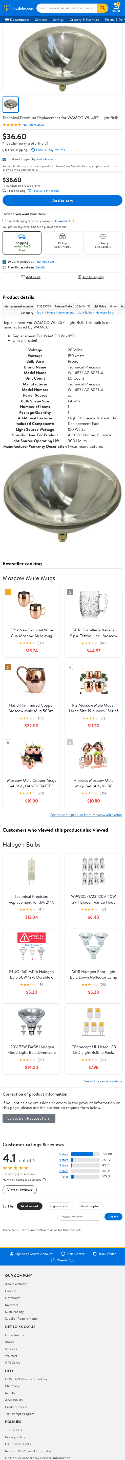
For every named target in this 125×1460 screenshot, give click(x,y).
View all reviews (19, 1189)
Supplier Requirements (21, 1318)
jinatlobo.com (46, 159)
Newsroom (12, 1297)
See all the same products (103, 1081)
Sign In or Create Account (31, 1253)
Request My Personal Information (29, 1451)
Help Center (73, 1253)
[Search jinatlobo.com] (66, 8)
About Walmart (16, 1283)
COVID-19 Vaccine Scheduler (26, 1379)
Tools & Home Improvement (55, 312)
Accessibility (14, 1399)
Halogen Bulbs (105, 312)
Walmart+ (12, 1355)
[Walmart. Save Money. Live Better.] (18, 8)
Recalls (10, 1393)
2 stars (63, 1171)
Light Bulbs (84, 312)
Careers (10, 1291)
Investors (11, 1304)
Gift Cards (12, 1362)
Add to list (30, 277)
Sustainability (14, 1311)
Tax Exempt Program (19, 1413)
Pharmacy (12, 1386)
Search (113, 1216)
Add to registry (90, 277)
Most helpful (90, 1206)
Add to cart (62, 200)
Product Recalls (16, 1407)
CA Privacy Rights (18, 1444)
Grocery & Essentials (84, 19)
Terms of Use (14, 1430)
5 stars (63, 1154)
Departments (17, 19)
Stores (9, 1341)
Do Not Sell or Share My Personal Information (37, 1457)
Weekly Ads (62, 1260)
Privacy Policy (15, 1437)
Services (41, 19)
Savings (58, 19)
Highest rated (59, 1206)
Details (40, 267)
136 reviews (36, 125)
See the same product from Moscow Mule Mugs (86, 814)
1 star (64, 1176)
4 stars (63, 1160)
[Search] (102, 8)
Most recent (29, 1206)
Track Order (104, 1253)
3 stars (63, 1165)
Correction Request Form (29, 1118)
